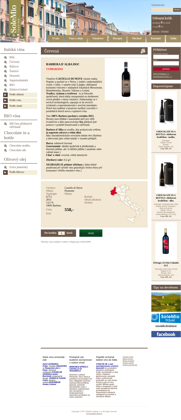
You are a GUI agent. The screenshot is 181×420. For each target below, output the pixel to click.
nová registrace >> (161, 73)
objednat (165, 31)
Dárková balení (19, 89)
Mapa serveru (128, 359)
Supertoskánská (19, 80)
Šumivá (14, 71)
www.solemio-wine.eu (94, 413)
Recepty (117, 38)
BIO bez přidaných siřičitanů (21, 124)
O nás (55, 38)
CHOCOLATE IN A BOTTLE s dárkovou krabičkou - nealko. (166, 134)
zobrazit (156, 31)
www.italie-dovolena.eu (166, 326)
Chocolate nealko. (20, 145)
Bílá (12, 57)
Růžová (14, 66)
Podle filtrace (17, 172)
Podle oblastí (17, 94)
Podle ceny (15, 100)
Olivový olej (15, 159)
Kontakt (156, 38)
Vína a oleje (76, 38)
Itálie (173, 38)
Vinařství (97, 38)
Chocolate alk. (18, 150)
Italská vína (14, 49)
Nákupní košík (162, 18)
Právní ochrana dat (130, 365)
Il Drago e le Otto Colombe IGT (166, 264)
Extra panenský (19, 167)
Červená (14, 61)
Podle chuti (16, 105)
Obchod (136, 38)
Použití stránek (128, 363)
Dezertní (15, 75)
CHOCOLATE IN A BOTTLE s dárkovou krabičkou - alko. (166, 198)
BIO (12, 84)
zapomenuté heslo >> (162, 76)
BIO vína (12, 115)
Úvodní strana (128, 357)
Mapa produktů (128, 361)
